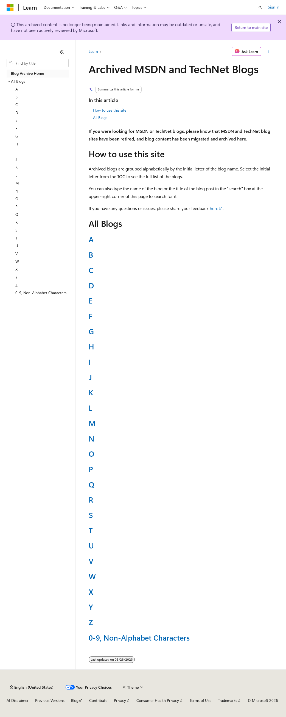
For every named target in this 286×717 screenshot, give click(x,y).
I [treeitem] (15, 151)
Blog (74, 700)
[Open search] (260, 7)
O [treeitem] (16, 198)
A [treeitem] (16, 89)
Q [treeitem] (16, 214)
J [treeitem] (16, 159)
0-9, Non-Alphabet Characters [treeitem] (40, 292)
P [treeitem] (16, 206)
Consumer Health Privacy (157, 700)
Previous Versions (50, 700)
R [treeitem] (16, 222)
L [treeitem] (16, 175)
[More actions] (268, 51)
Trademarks (227, 700)
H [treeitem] (16, 144)
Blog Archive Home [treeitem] (27, 73)
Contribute (98, 700)
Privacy (120, 700)
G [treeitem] (16, 136)
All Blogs (100, 117)
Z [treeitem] (16, 285)
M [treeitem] (17, 183)
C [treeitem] (16, 104)
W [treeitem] (17, 261)
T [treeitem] (16, 238)
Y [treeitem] (16, 277)
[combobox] (38, 63)
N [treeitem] (16, 191)
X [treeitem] (16, 269)
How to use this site (109, 110)
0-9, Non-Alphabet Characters (139, 637)
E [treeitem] (16, 120)
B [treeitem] (16, 97)
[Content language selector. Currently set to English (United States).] (32, 687)
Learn (93, 51)
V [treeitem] (16, 253)
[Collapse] (62, 52)
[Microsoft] (10, 7)
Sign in (273, 7)
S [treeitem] (16, 230)
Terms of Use (200, 700)
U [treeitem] (16, 245)
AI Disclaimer (18, 700)
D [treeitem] (16, 112)
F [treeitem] (16, 128)
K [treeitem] (16, 167)
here (214, 208)
